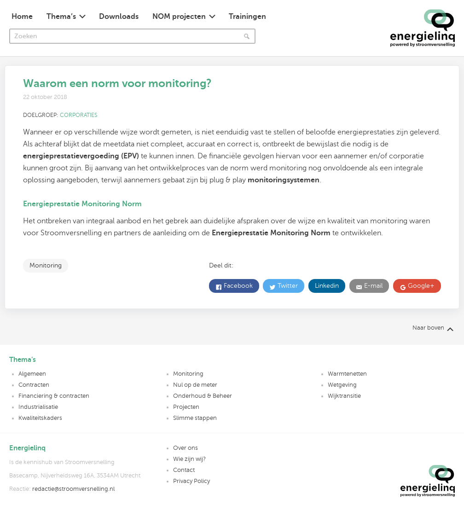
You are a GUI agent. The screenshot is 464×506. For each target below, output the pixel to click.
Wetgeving (342, 385)
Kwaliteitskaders (40, 418)
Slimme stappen (195, 418)
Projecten (186, 407)
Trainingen (247, 16)
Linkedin (327, 285)
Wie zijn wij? (189, 459)
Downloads (119, 16)
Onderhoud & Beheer (202, 396)
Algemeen (32, 374)
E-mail (372, 285)
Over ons (185, 448)
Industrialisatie (38, 407)
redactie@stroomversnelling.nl (73, 489)
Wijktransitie (344, 396)
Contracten (33, 385)
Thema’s (61, 16)
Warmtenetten (347, 374)
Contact (184, 470)
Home (22, 16)
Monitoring (45, 265)
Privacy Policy (191, 481)
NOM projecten (179, 16)
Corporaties (78, 115)
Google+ (420, 285)
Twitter (287, 285)
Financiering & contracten (53, 396)
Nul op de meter (195, 385)
